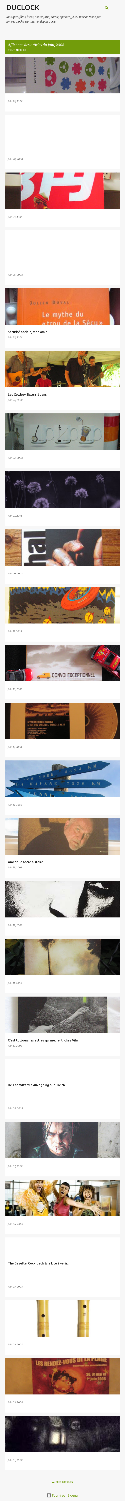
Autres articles (62, 1482)
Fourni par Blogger (62, 1495)
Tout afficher (17, 50)
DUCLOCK (22, 7)
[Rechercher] (106, 8)
